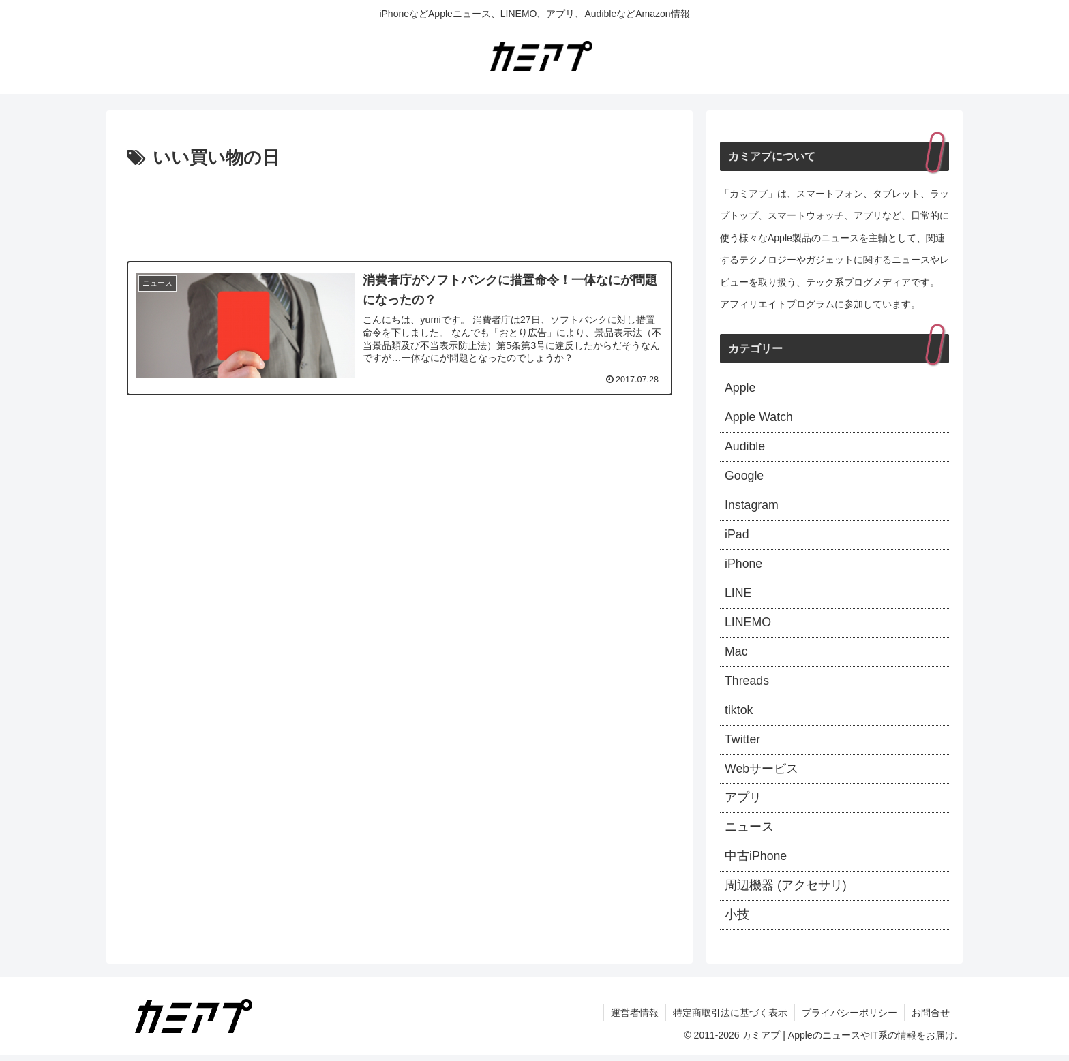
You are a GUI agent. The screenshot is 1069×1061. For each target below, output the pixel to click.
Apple (740, 388)
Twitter (743, 743)
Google (744, 478)
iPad (737, 536)
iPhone (744, 566)
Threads (747, 684)
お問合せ (931, 1018)
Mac (736, 655)
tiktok (739, 714)
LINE (738, 595)
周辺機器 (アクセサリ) (786, 891)
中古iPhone (756, 862)
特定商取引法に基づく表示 (730, 1018)
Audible (745, 448)
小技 (737, 920)
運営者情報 (635, 1018)
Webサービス (762, 773)
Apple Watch (759, 418)
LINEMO (748, 625)
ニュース (749, 832)
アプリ (743, 803)
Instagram (752, 507)
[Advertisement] (399, 211)
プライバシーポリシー (849, 1018)
